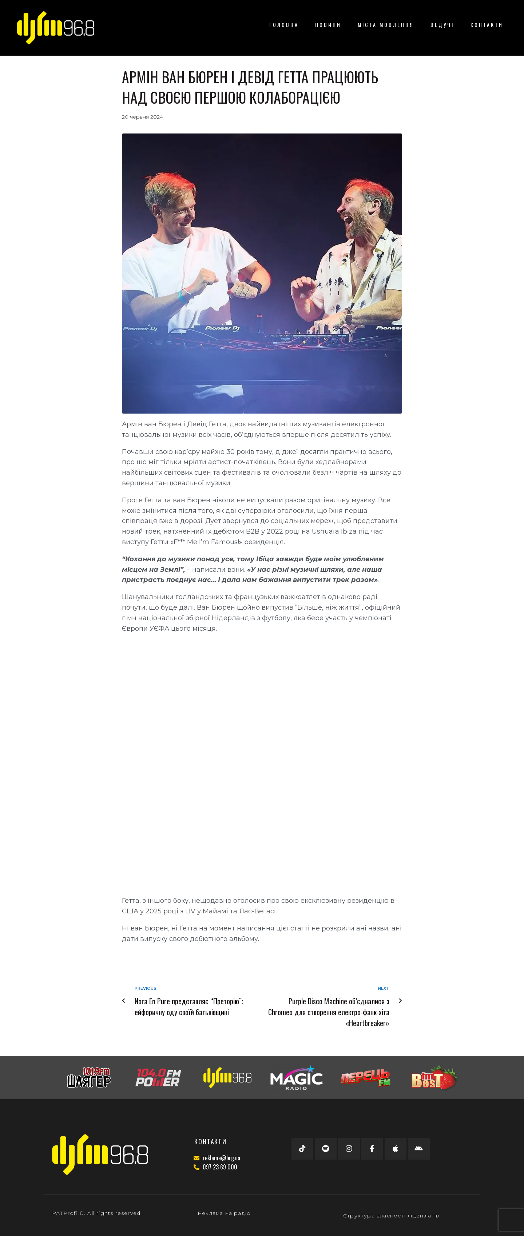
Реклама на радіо (224, 1213)
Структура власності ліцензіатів (391, 1215)
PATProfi (65, 1213)
